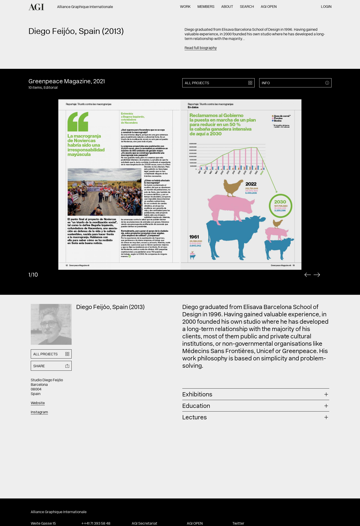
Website (38, 403)
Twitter (238, 524)
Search (247, 7)
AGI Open (269, 7)
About (227, 7)
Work (185, 7)
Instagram (39, 412)
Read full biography (201, 48)
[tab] (255, 394)
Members (205, 7)
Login (326, 7)
